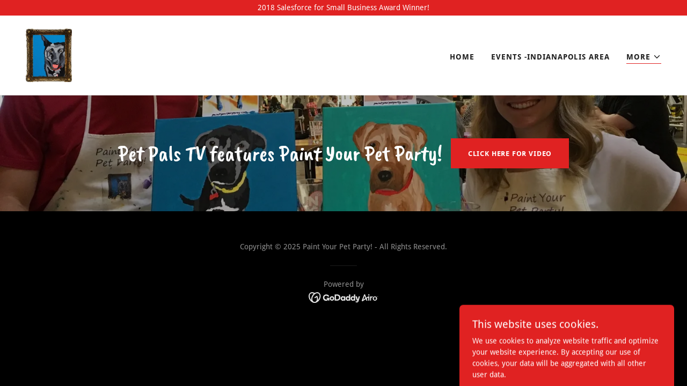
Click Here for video (510, 154)
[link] (49, 54)
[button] (643, 57)
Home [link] (462, 57)
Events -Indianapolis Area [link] (550, 57)
